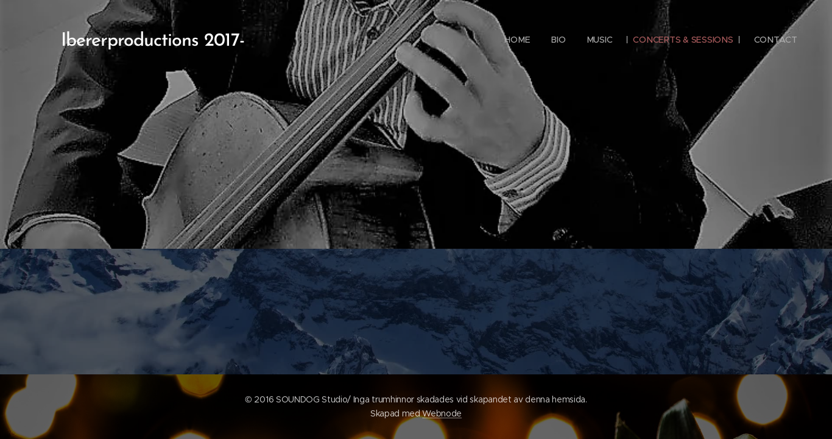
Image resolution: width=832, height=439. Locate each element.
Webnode (442, 413)
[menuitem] (517, 39)
